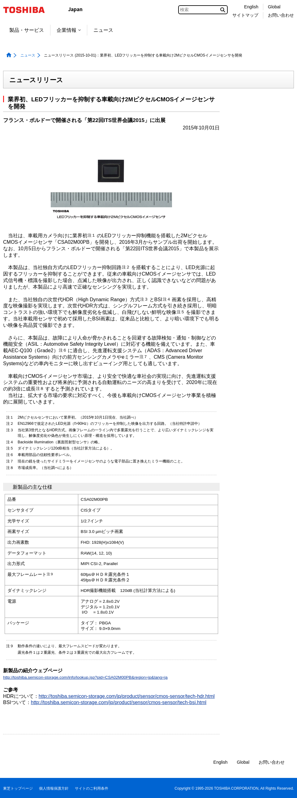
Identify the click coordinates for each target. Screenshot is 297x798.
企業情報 (69, 30)
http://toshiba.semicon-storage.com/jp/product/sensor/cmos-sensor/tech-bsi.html (118, 702)
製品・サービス (26, 30)
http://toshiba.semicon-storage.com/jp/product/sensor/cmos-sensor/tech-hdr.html (127, 696)
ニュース (103, 30)
